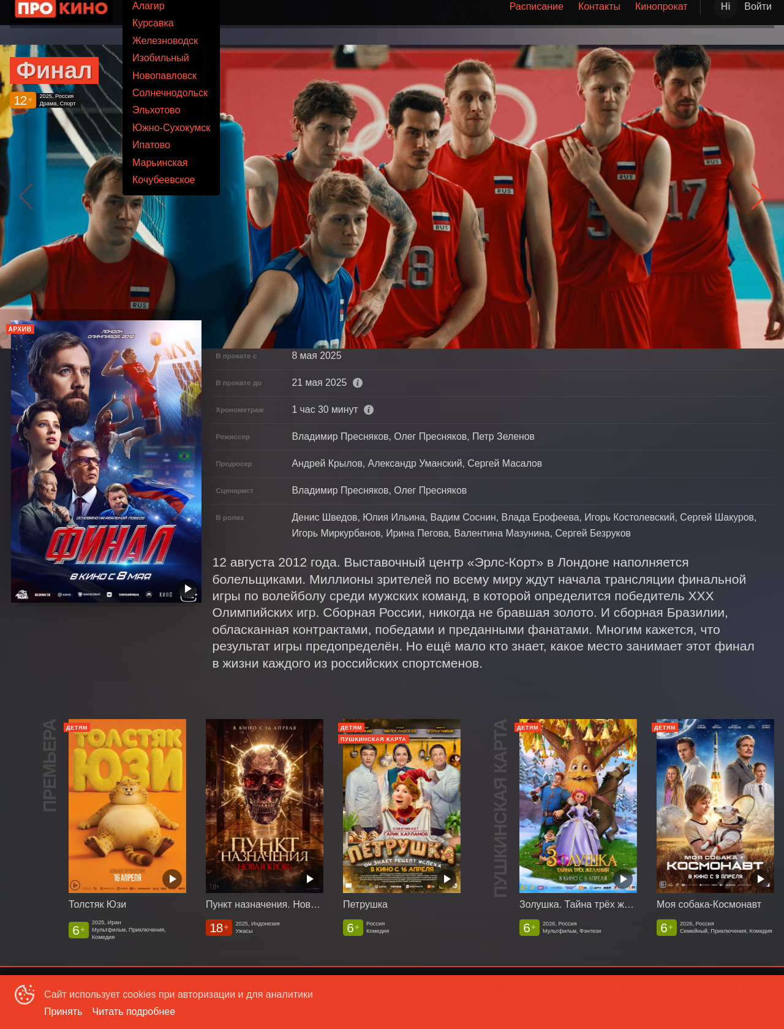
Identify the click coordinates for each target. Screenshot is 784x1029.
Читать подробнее (134, 1011)
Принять (63, 1011)
